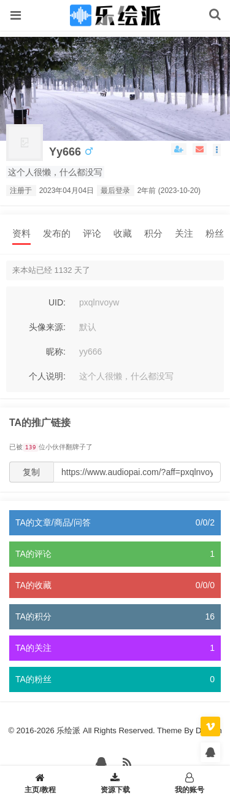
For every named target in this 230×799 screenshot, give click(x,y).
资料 (21, 233)
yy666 (65, 152)
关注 (184, 233)
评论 (92, 233)
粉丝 (214, 233)
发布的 (57, 233)
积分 (153, 233)
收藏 (122, 233)
